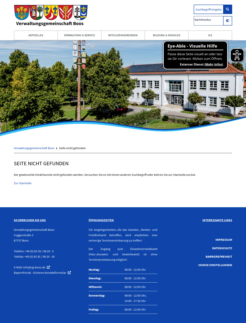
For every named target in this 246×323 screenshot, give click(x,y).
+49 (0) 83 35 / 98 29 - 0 (39, 251)
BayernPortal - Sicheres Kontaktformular (40, 273)
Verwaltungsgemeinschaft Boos (34, 148)
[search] (208, 9)
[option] (123, 88)
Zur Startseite (23, 183)
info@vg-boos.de (34, 267)
